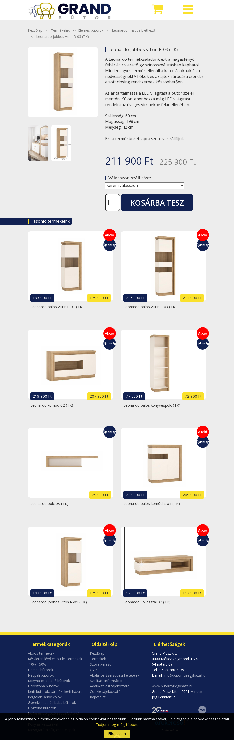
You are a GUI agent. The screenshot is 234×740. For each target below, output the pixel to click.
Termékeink (60, 30)
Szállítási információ (106, 680)
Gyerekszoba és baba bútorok (52, 702)
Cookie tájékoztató (105, 691)
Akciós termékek (41, 653)
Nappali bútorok (41, 675)
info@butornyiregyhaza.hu (184, 675)
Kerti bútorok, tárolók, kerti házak (55, 691)
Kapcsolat (98, 697)
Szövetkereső (100, 664)
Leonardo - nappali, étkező (133, 30)
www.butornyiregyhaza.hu (172, 686)
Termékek (98, 658)
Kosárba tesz (157, 203)
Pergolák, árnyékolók (45, 697)
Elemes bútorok (90, 30)
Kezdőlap (35, 30)
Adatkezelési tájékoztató (110, 686)
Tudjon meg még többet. (117, 724)
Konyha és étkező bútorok (49, 680)
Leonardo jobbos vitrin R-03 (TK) (62, 36)
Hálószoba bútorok (43, 686)
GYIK (94, 669)
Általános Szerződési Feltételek (114, 675)
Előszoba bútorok (42, 708)
